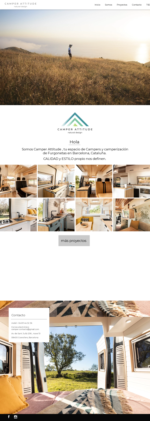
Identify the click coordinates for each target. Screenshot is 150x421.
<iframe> (75, 275)
